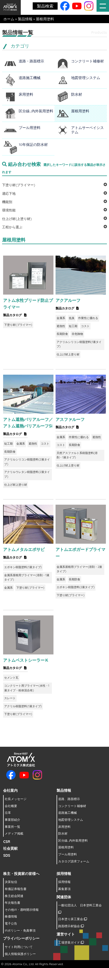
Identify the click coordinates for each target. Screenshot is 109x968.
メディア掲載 (14, 833)
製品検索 (45, 6)
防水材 (76, 94)
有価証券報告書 (15, 889)
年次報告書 (12, 903)
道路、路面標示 (69, 799)
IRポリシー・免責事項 (20, 930)
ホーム (8, 19)
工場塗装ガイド (71, 942)
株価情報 (11, 916)
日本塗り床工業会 (72, 919)
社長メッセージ (15, 799)
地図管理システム (85, 77)
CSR (6, 841)
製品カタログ (15, 315)
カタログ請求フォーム (73, 861)
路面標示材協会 (71, 926)
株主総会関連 (14, 896)
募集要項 (64, 889)
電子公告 (11, 923)
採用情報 (64, 882)
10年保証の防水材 (33, 144)
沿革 (8, 813)
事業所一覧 (12, 827)
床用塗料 (26, 94)
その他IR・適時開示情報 (22, 910)
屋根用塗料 (80, 111)
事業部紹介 (12, 820)
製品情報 (25, 19)
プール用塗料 (29, 127)
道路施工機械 (29, 77)
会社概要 (11, 806)
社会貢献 (10, 848)
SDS (6, 855)
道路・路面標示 (31, 61)
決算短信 (11, 882)
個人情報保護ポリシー (20, 954)
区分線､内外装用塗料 (36, 111)
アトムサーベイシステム (87, 129)
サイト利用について (19, 947)
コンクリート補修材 (87, 61)
